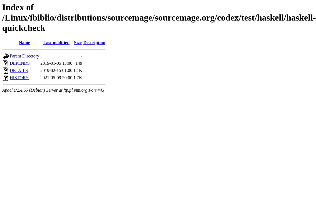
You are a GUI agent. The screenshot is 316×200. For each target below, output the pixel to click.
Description (94, 42)
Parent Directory (24, 56)
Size (78, 42)
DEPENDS (20, 63)
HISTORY (19, 77)
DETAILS (19, 70)
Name (24, 42)
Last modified (56, 42)
